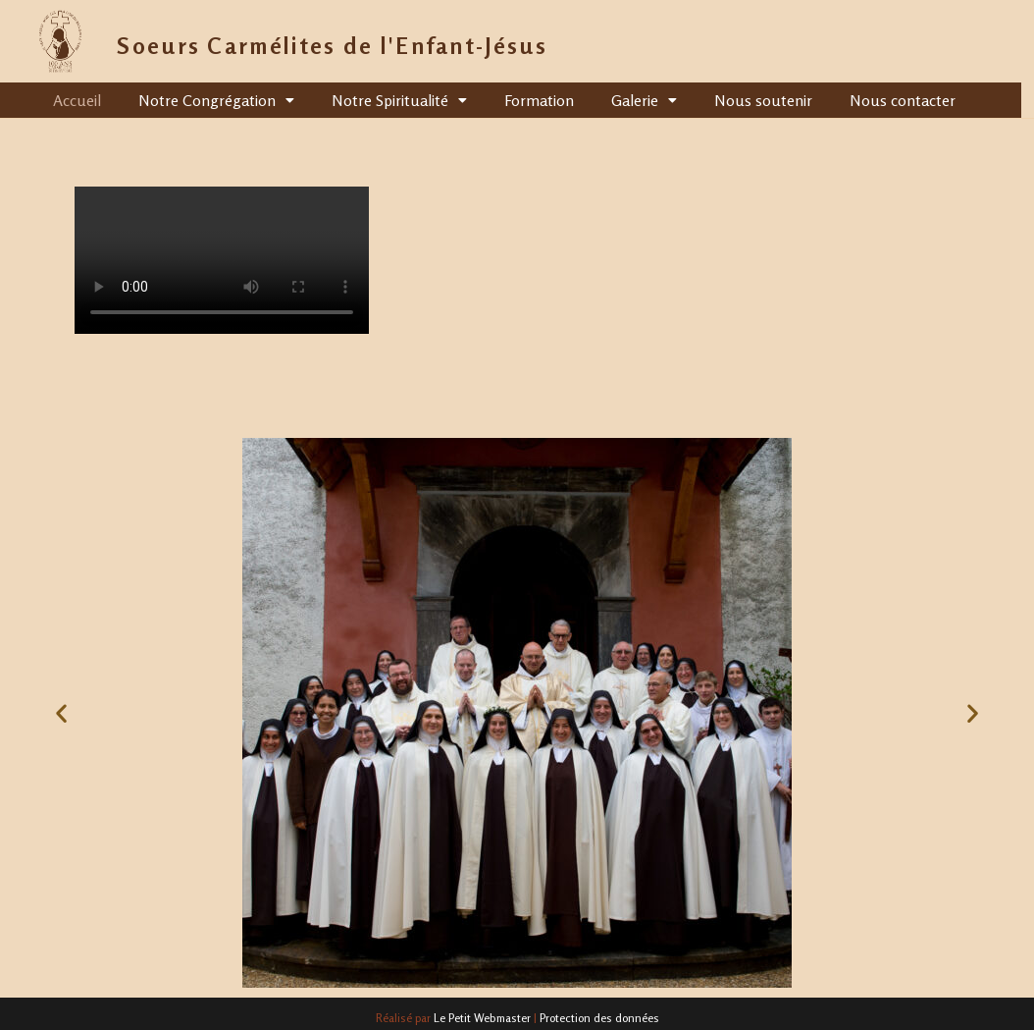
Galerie (644, 100)
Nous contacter (903, 100)
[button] (61, 712)
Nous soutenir (763, 100)
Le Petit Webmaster (482, 1017)
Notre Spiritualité (399, 100)
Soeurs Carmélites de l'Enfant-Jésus (332, 45)
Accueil (77, 100)
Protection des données (599, 1017)
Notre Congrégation (216, 100)
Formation (539, 100)
